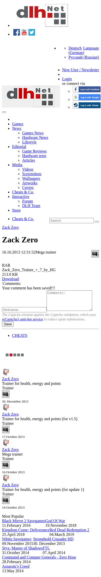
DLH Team (31, 206)
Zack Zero (10, 227)
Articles (28, 160)
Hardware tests (34, 156)
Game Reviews (34, 151)
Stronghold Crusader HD (53, 543)
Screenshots (31, 174)
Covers (27, 187)
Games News (33, 133)
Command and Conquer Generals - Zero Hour (39, 561)
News (16, 128)
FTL (46, 552)
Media (17, 165)
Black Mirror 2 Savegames (23, 524)
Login (67, 79)
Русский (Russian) (84, 57)
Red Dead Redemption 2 (69, 534)
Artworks (29, 183)
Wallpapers (31, 178)
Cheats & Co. (23, 192)
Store (16, 210)
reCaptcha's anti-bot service (22, 323)
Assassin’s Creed (15, 570)
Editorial (19, 146)
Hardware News (35, 137)
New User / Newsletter (80, 70)
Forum (27, 201)
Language (91, 48)
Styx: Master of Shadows (22, 552)
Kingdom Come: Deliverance (25, 534)
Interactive (20, 196)
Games (17, 124)
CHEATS (19, 339)
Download (10, 279)
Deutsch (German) (76, 50)
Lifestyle (29, 142)
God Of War (55, 524)
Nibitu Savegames (16, 543)
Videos (27, 169)
